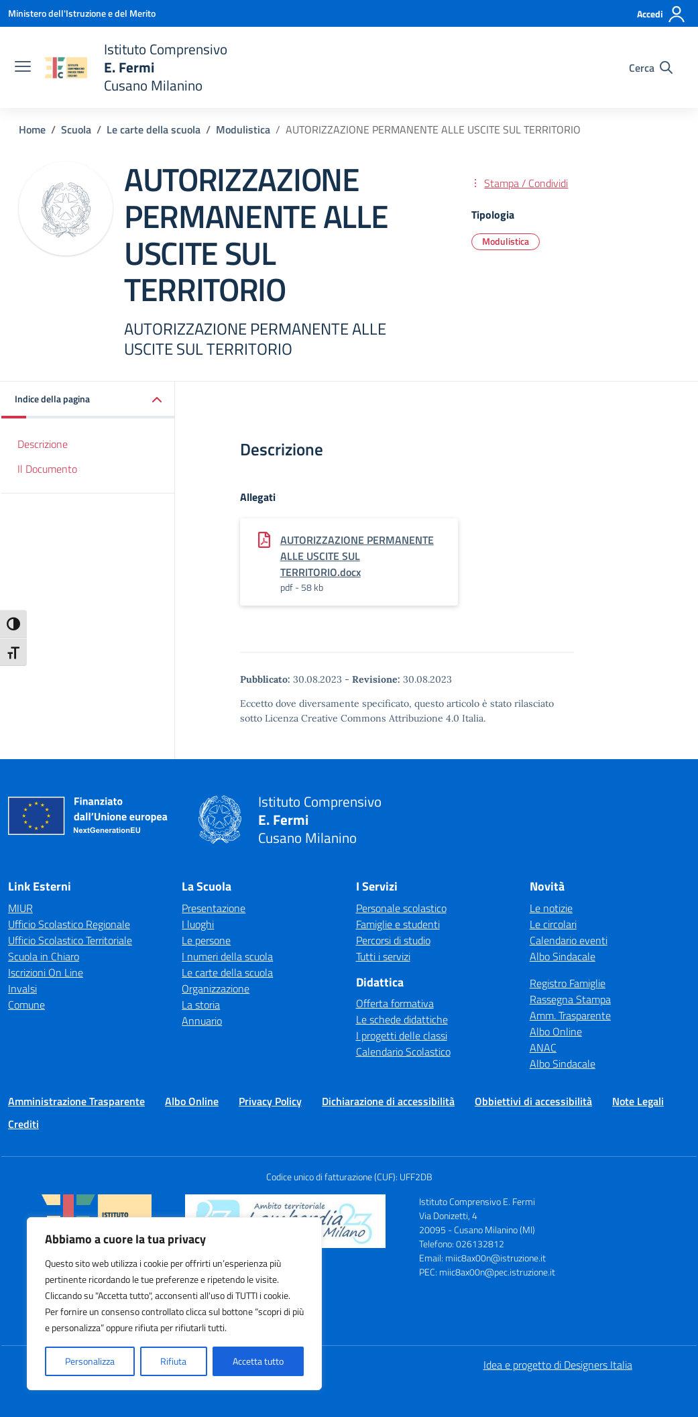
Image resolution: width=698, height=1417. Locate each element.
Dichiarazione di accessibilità (388, 1101)
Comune (26, 1005)
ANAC (543, 1047)
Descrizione (42, 444)
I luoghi (198, 924)
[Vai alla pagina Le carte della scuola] (153, 129)
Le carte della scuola (227, 972)
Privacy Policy (270, 1101)
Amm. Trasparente (570, 1015)
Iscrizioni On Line (45, 972)
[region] (174, 1303)
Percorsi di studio (393, 940)
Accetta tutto (258, 1361)
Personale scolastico (401, 908)
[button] (88, 400)
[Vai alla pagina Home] (32, 129)
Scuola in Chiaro (43, 956)
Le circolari (553, 924)
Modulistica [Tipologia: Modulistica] (505, 241)
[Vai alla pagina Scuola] (76, 129)
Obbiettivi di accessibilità (533, 1101)
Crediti (23, 1124)
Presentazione (213, 908)
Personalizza (90, 1361)
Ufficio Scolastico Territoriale (70, 940)
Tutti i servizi (383, 956)
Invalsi (22, 988)
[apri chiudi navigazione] (23, 68)
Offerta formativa (395, 1003)
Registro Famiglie (567, 983)
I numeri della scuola (227, 956)
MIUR (20, 908)
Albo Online (556, 1031)
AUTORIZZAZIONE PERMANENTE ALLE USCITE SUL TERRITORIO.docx (357, 556)
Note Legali (638, 1101)
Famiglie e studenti (398, 924)
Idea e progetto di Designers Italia (557, 1365)
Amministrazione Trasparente (76, 1101)
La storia (201, 1005)
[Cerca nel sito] (651, 67)
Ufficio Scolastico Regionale (69, 924)
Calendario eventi (568, 940)
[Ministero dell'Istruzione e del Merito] (82, 13)
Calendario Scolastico (403, 1051)
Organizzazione (215, 988)
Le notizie (551, 908)
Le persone (206, 940)
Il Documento (47, 469)
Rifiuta (173, 1361)
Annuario (202, 1021)
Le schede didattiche (402, 1019)
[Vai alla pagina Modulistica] (243, 129)
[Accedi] (661, 14)
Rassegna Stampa (570, 999)
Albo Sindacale (562, 956)
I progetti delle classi (401, 1035)
